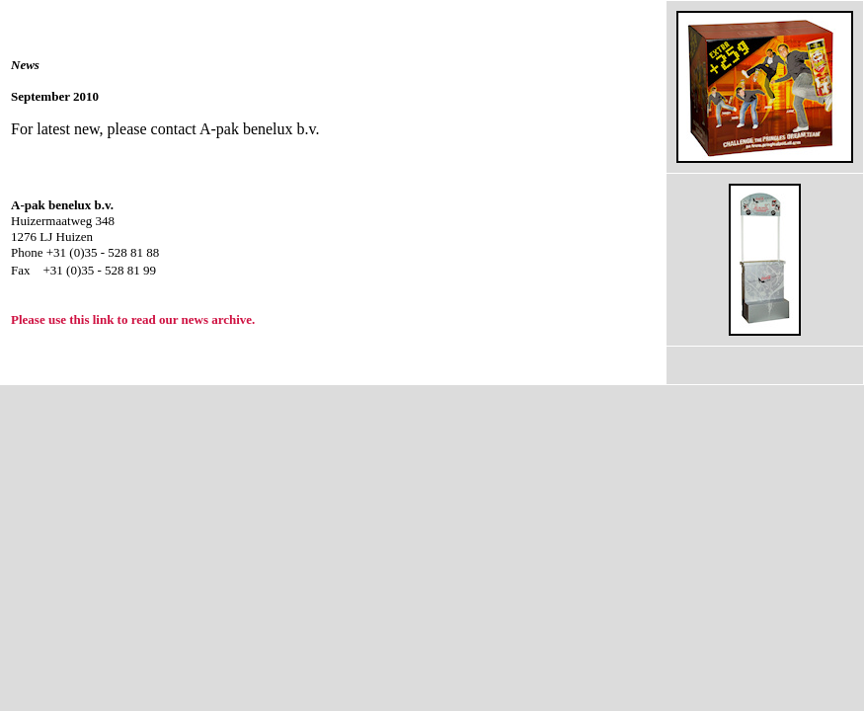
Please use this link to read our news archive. (133, 319)
